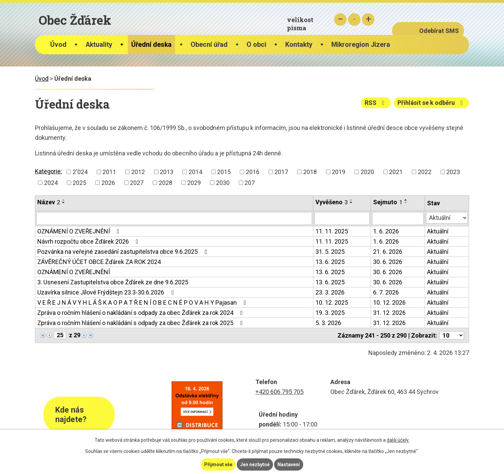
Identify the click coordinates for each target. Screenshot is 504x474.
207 (250, 182)
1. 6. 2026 (386, 231)
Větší (368, 19)
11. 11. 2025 (331, 231)
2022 (424, 171)
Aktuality (98, 45)
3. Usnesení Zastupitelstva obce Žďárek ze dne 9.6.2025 (112, 282)
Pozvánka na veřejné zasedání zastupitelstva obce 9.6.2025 (123, 251)
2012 (138, 171)
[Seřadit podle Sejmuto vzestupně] (406, 199)
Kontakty (298, 45)
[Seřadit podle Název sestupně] (63, 202)
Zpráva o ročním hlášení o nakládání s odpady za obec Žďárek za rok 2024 (141, 312)
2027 (136, 182)
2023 (453, 171)
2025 (79, 182)
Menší (340, 19)
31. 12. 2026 (389, 312)
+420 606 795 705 (279, 391)
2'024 (80, 171)
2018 (310, 171)
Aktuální (437, 231)
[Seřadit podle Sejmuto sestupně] (406, 202)
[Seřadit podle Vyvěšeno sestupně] (351, 202)
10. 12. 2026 (389, 302)
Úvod (58, 45)
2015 (224, 171)
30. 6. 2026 (387, 261)
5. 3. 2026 (328, 322)
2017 (281, 171)
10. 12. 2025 (331, 302)
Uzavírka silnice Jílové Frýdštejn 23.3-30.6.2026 (106, 292)
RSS (376, 102)
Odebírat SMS (439, 30)
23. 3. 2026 (330, 292)
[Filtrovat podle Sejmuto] (398, 218)
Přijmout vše (218, 464)
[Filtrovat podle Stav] (447, 218)
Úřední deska (151, 45)
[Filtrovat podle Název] (174, 218)
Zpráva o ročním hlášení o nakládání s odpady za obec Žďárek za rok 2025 (141, 322)
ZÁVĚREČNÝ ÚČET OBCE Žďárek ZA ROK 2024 (99, 261)
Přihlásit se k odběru (432, 102)
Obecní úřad (209, 45)
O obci (256, 45)
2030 (223, 182)
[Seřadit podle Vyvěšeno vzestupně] (351, 199)
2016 (252, 171)
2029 (194, 182)
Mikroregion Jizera (360, 45)
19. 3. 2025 (330, 312)
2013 (166, 171)
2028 (165, 182)
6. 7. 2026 (386, 292)
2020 (367, 171)
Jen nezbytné (255, 464)
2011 (109, 171)
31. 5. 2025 (330, 251)
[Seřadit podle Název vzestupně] (63, 199)
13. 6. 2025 (330, 261)
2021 (396, 171)
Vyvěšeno (331, 202)
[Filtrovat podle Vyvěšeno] (342, 218)
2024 (51, 182)
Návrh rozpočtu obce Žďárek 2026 (89, 241)
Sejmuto (387, 202)
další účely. (398, 440)
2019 (338, 171)
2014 (195, 171)
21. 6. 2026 (387, 251)
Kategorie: (48, 171)
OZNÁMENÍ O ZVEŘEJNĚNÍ (79, 231)
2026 (108, 182)
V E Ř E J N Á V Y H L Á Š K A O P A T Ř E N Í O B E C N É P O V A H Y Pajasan (143, 302)
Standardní (354, 19)
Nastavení (288, 464)
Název (48, 202)
